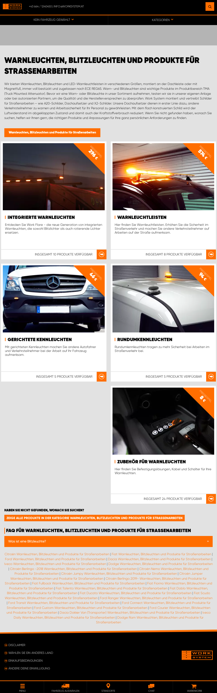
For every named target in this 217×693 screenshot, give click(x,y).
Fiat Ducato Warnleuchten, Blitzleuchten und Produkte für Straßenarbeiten (135, 593)
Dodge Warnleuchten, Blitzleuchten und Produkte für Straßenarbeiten (160, 564)
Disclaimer (16, 645)
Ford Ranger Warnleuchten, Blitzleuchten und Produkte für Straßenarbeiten (156, 598)
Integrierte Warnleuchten (41, 217)
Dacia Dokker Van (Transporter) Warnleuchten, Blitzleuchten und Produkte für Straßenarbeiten (130, 612)
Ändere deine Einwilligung (29, 668)
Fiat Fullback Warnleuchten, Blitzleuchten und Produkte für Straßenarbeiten (88, 583)
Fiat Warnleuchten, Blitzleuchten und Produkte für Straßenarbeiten (161, 554)
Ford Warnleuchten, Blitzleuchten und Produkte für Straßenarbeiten (55, 559)
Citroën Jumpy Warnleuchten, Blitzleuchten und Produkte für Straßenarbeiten (119, 574)
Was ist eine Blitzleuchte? (27, 541)
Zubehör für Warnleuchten (151, 462)
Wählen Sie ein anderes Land (30, 652)
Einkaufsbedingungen (25, 660)
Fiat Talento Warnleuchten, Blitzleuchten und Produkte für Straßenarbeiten (111, 588)
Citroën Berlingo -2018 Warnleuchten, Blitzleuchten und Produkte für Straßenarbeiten (73, 569)
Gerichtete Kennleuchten (40, 339)
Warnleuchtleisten (141, 217)
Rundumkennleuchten (144, 339)
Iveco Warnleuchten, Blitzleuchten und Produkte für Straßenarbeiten (55, 564)
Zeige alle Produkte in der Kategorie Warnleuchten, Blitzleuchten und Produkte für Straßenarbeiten (95, 518)
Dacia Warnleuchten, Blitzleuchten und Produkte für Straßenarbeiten (159, 559)
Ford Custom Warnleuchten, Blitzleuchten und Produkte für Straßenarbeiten (90, 608)
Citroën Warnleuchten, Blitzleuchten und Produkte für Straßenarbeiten (57, 554)
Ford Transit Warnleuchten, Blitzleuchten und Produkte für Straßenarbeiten (64, 603)
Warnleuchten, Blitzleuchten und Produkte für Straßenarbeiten (52, 132)
